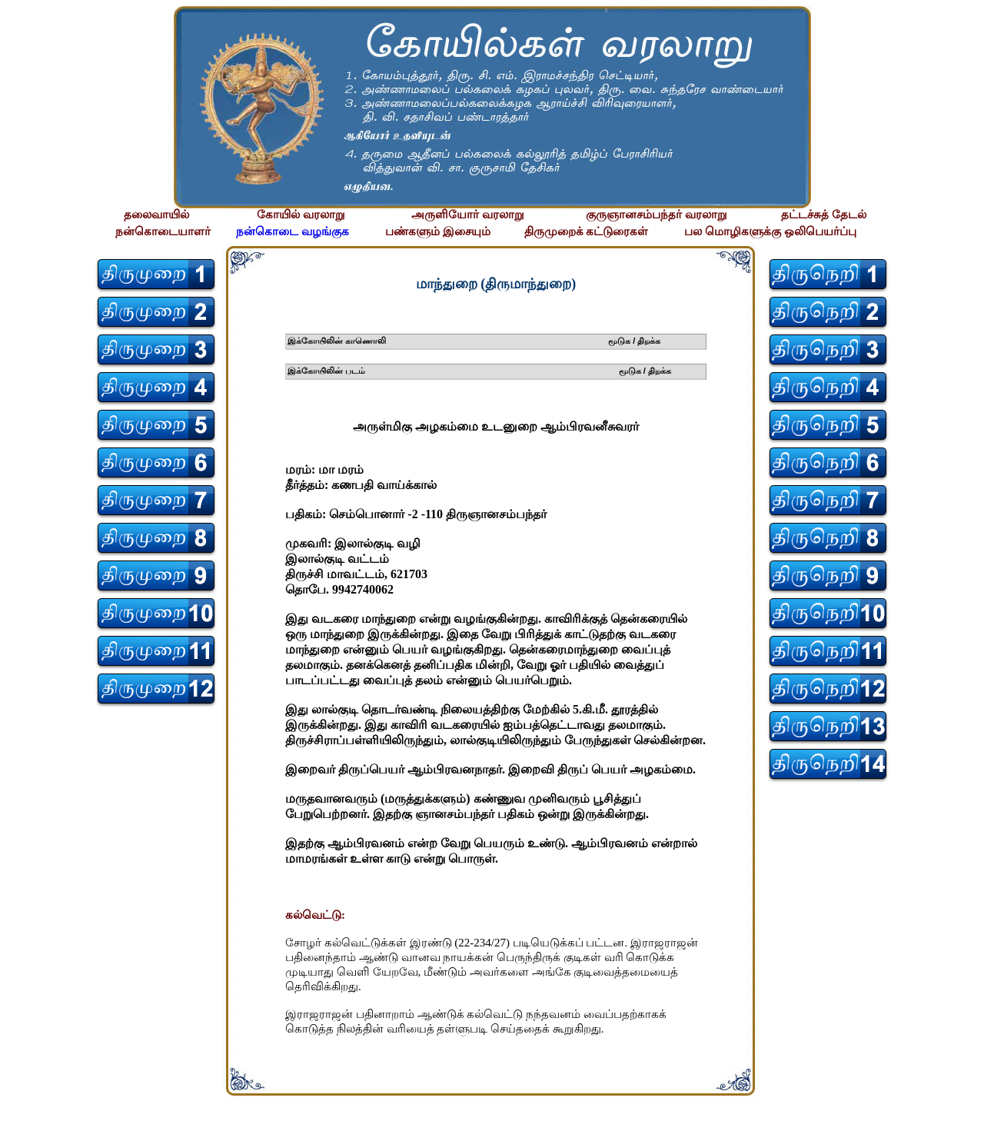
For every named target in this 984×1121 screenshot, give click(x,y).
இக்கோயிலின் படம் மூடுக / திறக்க (479, 370)
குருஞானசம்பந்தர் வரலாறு (656, 214)
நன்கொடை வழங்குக (292, 231)
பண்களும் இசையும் (437, 231)
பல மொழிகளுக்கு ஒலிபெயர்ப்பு (770, 231)
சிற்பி (21, 1106)
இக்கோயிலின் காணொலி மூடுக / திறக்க (474, 340)
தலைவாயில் (156, 214)
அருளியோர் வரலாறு (467, 214)
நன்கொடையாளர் (163, 231)
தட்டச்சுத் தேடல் (823, 214)
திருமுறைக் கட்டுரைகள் (586, 231)
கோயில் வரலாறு (301, 214)
